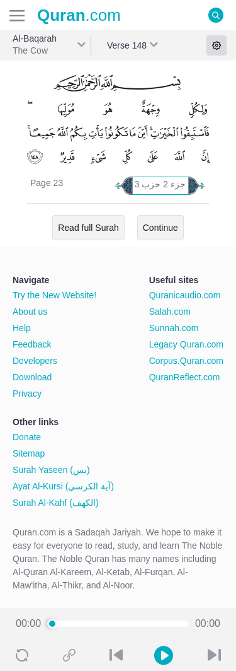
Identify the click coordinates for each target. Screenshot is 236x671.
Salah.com (170, 311)
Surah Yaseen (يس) (51, 470)
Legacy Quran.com (186, 344)
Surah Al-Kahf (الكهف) (56, 503)
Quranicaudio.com (185, 295)
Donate (27, 437)
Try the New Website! (54, 295)
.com (79, 15)
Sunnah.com (174, 328)
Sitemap (29, 453)
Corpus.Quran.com (186, 361)
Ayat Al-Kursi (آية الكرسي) (63, 486)
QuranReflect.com (184, 377)
